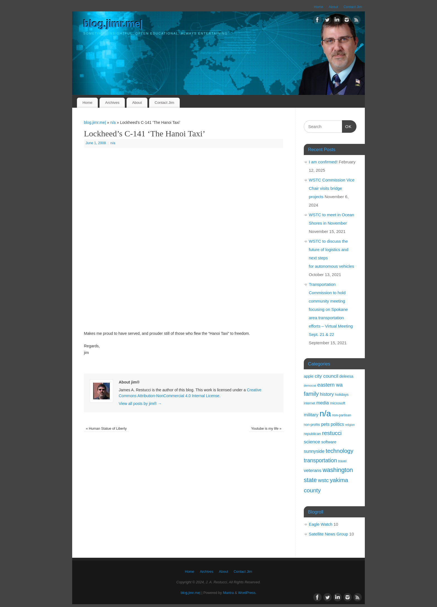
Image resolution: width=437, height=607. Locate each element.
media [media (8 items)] (322, 402)
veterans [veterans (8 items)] (312, 470)
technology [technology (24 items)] (339, 451)
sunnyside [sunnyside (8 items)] (314, 451)
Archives (112, 102)
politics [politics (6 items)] (337, 424)
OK (347, 126)
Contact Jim (353, 7)
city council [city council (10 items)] (326, 376)
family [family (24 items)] (311, 393)
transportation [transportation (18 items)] (320, 460)
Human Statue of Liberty (106, 429)
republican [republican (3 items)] (312, 434)
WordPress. (247, 593)
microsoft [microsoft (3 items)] (337, 403)
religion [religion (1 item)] (350, 424)
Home (318, 7)
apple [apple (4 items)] (309, 376)
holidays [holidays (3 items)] (342, 394)
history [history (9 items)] (327, 394)
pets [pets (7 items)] (325, 424)
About (333, 7)
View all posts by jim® (140, 403)
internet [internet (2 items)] (309, 403)
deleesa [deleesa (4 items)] (346, 376)
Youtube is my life (266, 429)
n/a (113, 122)
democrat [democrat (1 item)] (310, 385)
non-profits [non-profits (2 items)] (312, 425)
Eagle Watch (320, 524)
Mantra (228, 593)
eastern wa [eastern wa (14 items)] (330, 385)
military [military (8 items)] (311, 414)
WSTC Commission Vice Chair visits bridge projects (332, 188)
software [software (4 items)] (328, 442)
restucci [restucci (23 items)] (332, 433)
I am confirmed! (323, 161)
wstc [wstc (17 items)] (323, 480)
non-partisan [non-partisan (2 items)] (341, 415)
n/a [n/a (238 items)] (325, 413)
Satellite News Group (328, 534)
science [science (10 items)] (312, 441)
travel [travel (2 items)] (342, 461)
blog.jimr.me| (113, 24)
